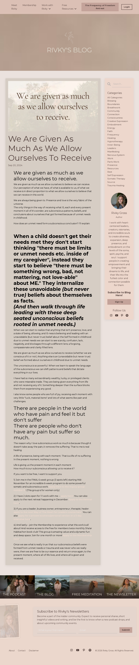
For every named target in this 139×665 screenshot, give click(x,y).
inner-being (114, 146)
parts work (113, 163)
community (113, 111)
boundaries (113, 104)
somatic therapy (116, 181)
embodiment (114, 125)
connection (113, 115)
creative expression (118, 122)
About (12, 650)
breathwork (114, 108)
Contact (22, 650)
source (111, 184)
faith (110, 132)
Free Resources (69, 7)
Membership (29, 5)
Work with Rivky (47, 7)
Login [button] (127, 7)
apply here (67, 496)
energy (111, 129)
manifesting (113, 153)
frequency (113, 136)
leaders (111, 150)
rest (109, 174)
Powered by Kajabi (125, 658)
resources (113, 170)
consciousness (115, 118)
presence (112, 167)
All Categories (114, 97)
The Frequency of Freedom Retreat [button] (100, 7)
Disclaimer (34, 650)
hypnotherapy (115, 143)
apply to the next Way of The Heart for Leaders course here (49, 512)
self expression (115, 177)
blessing (111, 101)
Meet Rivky (14, 7)
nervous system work (116, 158)
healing (111, 139)
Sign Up (119, 304)
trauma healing (116, 188)
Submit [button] (126, 629)
